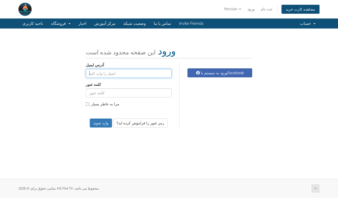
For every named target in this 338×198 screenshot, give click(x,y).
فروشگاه (61, 23)
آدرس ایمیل (95, 64)
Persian (232, 8)
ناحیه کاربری (32, 23)
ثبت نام (266, 8)
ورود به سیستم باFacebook (220, 72)
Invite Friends (191, 23)
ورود (251, 8)
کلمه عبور (93, 84)
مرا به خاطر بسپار (102, 103)
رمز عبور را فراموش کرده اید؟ (140, 122)
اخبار (82, 23)
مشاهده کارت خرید (300, 9)
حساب (308, 23)
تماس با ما (162, 23)
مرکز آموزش (104, 23)
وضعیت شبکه (134, 23)
